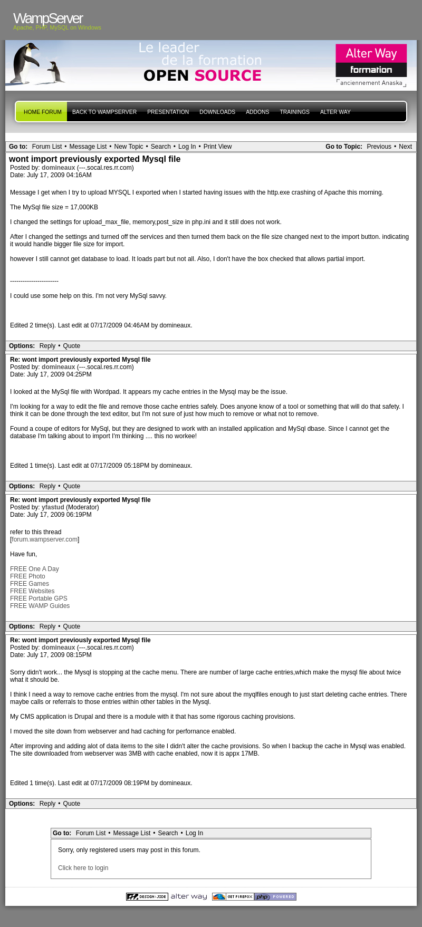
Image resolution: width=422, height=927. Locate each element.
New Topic (128, 146)
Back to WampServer (104, 112)
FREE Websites (32, 591)
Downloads (217, 112)
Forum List (47, 146)
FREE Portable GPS (39, 598)
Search (161, 146)
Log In (187, 146)
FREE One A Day (34, 569)
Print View (218, 146)
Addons (257, 112)
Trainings (294, 112)
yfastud (54, 507)
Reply (48, 346)
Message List (88, 146)
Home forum (43, 112)
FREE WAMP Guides (40, 606)
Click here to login (83, 868)
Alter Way (335, 112)
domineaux (59, 167)
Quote (72, 346)
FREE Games (29, 583)
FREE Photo (27, 576)
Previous (379, 146)
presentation (168, 112)
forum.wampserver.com (45, 539)
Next (405, 146)
